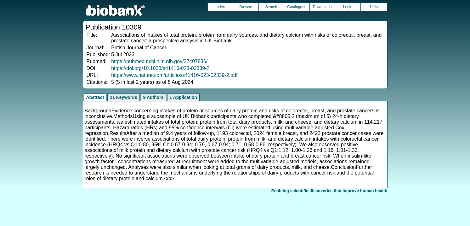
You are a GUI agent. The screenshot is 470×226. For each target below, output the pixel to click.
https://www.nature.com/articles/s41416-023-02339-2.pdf (174, 75)
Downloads (322, 7)
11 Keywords (123, 97)
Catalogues (296, 7)
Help (374, 7)
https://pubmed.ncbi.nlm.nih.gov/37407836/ (159, 61)
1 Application (183, 97)
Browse (245, 7)
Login (347, 7)
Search (271, 7)
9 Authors (153, 97)
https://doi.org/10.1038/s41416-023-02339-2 (160, 68)
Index (220, 7)
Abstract (95, 97)
